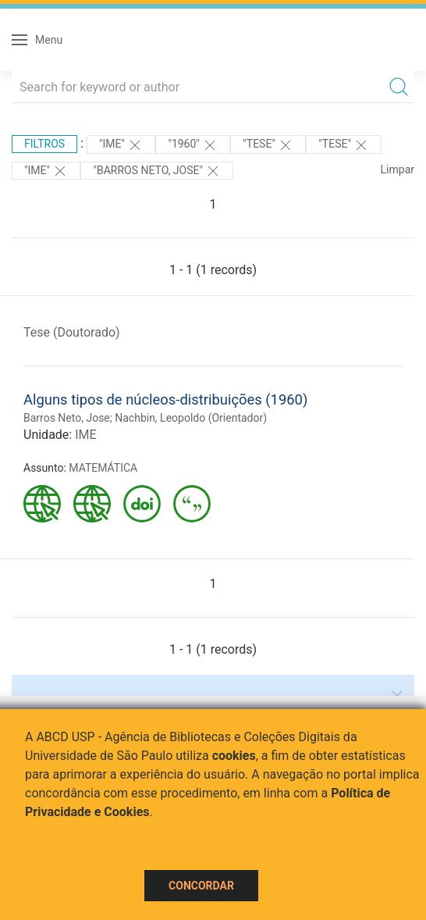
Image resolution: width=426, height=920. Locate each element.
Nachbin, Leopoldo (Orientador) (191, 418)
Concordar (201, 885)
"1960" (193, 145)
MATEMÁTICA (103, 468)
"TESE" (268, 145)
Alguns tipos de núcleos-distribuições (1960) (165, 399)
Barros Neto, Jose (66, 418)
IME (85, 434)
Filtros (44, 143)
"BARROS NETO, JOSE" (157, 171)
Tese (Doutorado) (71, 332)
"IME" (121, 145)
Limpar (397, 169)
